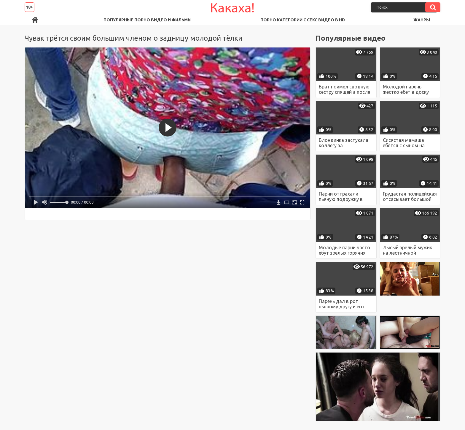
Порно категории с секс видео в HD (302, 20)
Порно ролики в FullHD (35, 20)
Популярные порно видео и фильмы (147, 20)
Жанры (421, 20)
